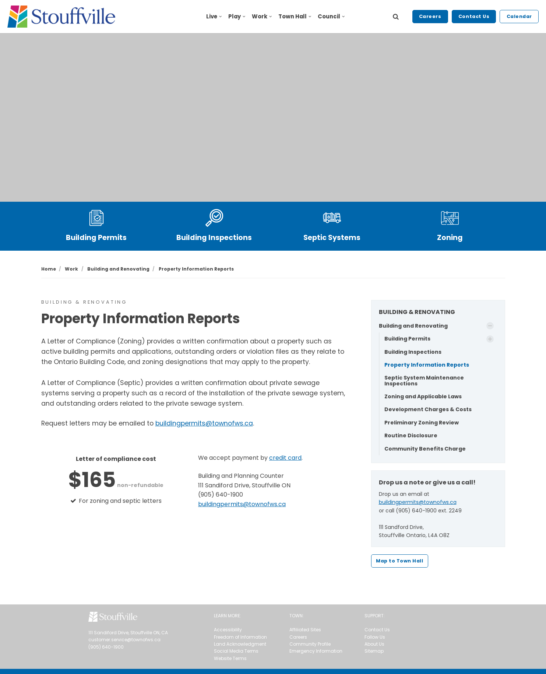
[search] (396, 16)
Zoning (450, 238)
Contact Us (473, 16)
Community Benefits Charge (425, 448)
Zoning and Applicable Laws (423, 396)
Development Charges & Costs (428, 409)
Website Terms (230, 658)
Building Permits (96, 238)
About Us (374, 644)
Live (214, 16)
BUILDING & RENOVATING (417, 312)
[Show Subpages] (490, 325)
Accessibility (228, 630)
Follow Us (374, 637)
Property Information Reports (426, 364)
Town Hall (294, 16)
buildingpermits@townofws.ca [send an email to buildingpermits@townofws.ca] (242, 504)
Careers (430, 16)
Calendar (519, 16)
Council (331, 16)
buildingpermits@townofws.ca (204, 423)
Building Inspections (214, 238)
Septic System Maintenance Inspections (424, 380)
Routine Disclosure (410, 435)
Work (262, 16)
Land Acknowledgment (240, 644)
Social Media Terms (236, 651)
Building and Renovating (413, 325)
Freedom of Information (240, 637)
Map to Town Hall (399, 561)
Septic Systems (331, 238)
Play (236, 16)
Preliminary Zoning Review (421, 422)
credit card (285, 458)
